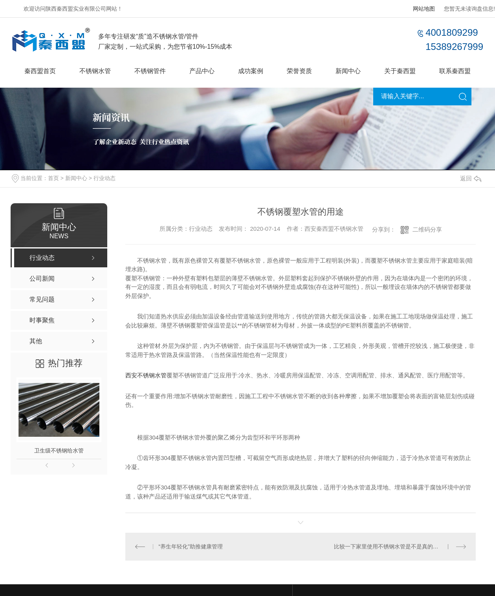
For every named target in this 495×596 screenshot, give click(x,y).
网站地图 (424, 9)
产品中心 (201, 71)
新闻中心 (348, 71)
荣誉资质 (299, 71)
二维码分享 (427, 229)
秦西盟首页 (40, 71)
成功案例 (250, 71)
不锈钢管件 (150, 71)
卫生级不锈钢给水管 (59, 450)
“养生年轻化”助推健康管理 (191, 546)
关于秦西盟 (400, 71)
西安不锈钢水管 (146, 375)
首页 (53, 178)
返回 (470, 178)
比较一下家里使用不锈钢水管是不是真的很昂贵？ (394, 546)
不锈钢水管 (95, 71)
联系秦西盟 (455, 71)
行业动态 (105, 178)
